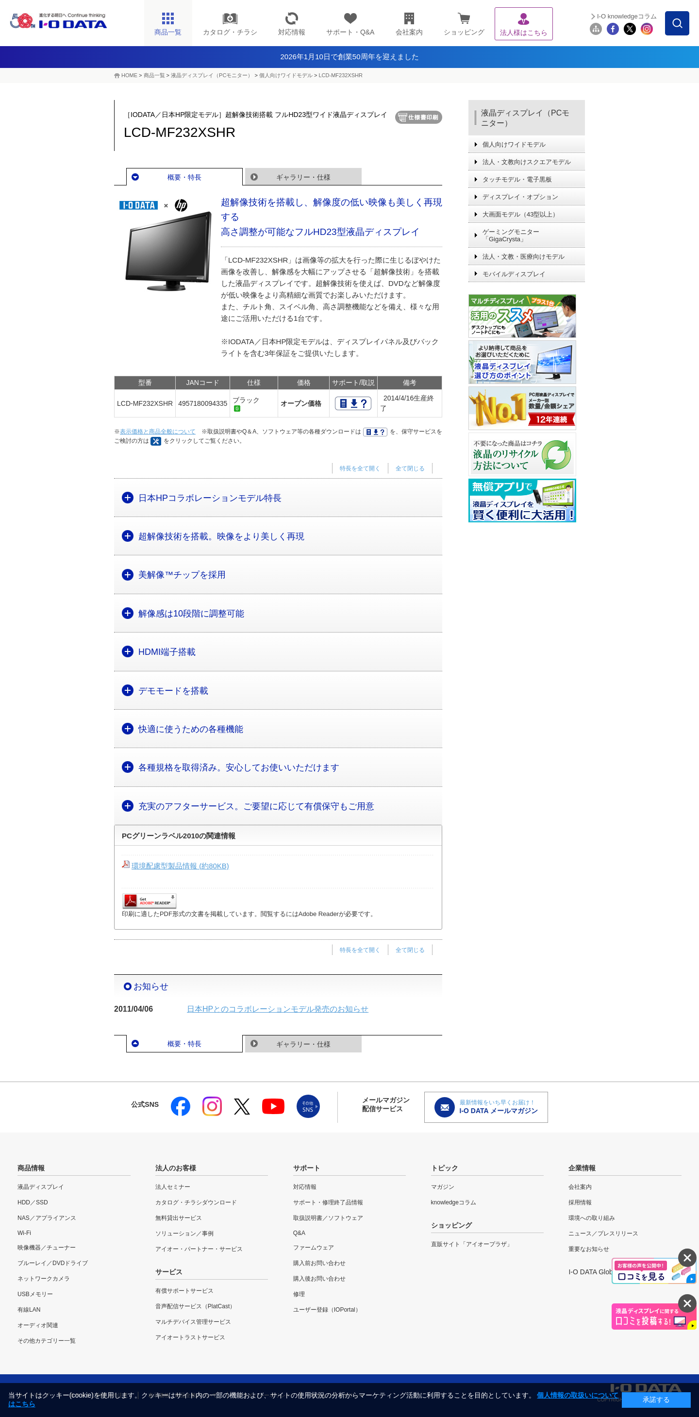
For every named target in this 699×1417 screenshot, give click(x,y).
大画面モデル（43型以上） (521, 214)
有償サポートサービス (184, 1290)
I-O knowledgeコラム (627, 16)
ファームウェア (313, 1247)
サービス (169, 1272)
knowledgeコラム (453, 1202)
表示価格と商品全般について (158, 431)
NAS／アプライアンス (46, 1218)
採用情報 (580, 1202)
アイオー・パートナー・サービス (199, 1249)
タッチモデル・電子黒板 (517, 179)
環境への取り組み (591, 1218)
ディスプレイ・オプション (520, 196)
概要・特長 (184, 177)
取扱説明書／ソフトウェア (328, 1218)
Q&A (299, 1233)
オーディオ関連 (37, 1325)
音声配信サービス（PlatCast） (195, 1306)
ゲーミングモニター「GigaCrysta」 (511, 235)
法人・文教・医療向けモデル (524, 256)
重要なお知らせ (588, 1249)
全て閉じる (410, 468)
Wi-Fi (24, 1233)
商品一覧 (154, 75)
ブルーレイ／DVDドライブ (52, 1263)
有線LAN (28, 1309)
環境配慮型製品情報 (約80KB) (180, 866)
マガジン (442, 1187)
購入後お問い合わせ (319, 1278)
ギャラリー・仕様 (303, 177)
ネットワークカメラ (43, 1278)
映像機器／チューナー (46, 1247)
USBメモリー (35, 1294)
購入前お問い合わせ (319, 1263)
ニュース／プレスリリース (603, 1233)
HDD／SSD (32, 1202)
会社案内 (580, 1187)
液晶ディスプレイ (40, 1187)
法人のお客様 (175, 1168)
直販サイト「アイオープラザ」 (472, 1244)
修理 (299, 1294)
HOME (129, 75)
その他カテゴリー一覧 (46, 1340)
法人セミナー (172, 1187)
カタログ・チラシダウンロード (196, 1202)
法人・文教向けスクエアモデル (527, 162)
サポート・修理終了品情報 (328, 1202)
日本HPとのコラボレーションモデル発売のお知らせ (277, 1009)
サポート (306, 1168)
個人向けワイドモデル (286, 75)
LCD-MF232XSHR (340, 75)
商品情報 (31, 1168)
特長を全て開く (360, 468)
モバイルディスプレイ (514, 274)
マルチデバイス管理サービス (193, 1321)
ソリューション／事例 (184, 1233)
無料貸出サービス (178, 1218)
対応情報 (304, 1187)
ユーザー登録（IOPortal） (327, 1309)
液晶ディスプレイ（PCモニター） (212, 75)
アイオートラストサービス (190, 1337)
